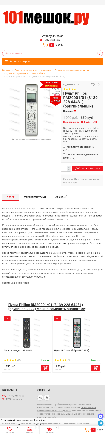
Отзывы (61, 197)
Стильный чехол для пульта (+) (80, 156)
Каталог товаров (17, 61)
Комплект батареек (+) (78, 148)
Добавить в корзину (87, 168)
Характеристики (35, 197)
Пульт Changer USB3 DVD (18, 350)
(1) (62, 360)
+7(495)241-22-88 (14, 396)
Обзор (11, 197)
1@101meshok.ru (52, 40)
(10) (12, 360)
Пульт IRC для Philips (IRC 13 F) (71, 350)
